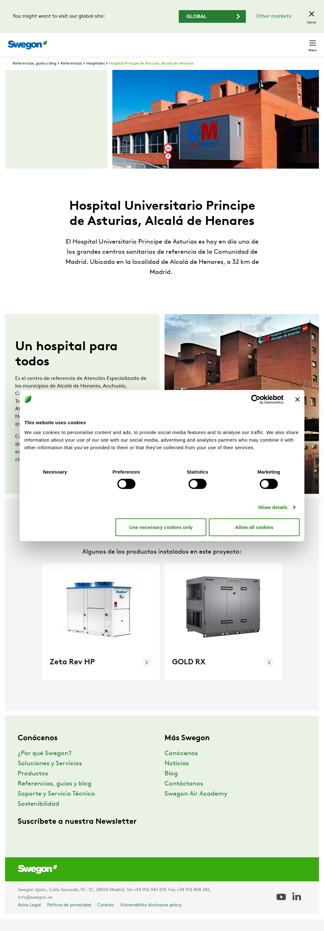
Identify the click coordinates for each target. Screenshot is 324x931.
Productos (33, 785)
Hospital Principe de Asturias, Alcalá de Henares (151, 75)
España (268, 41)
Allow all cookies (254, 527)
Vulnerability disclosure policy (151, 917)
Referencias (71, 75)
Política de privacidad (69, 917)
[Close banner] (297, 399)
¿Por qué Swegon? (45, 765)
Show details (273, 507)
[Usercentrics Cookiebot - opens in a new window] (256, 399)
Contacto (300, 42)
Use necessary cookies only (161, 527)
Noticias (177, 775)
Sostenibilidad (38, 816)
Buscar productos (110, 41)
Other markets (273, 16)
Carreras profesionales (225, 41)
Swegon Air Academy (196, 806)
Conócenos (181, 765)
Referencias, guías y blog (34, 75)
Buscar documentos (167, 42)
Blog (171, 785)
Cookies (105, 917)
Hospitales (95, 75)
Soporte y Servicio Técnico (56, 806)
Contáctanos (184, 795)
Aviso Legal (29, 917)
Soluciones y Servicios (50, 775)
